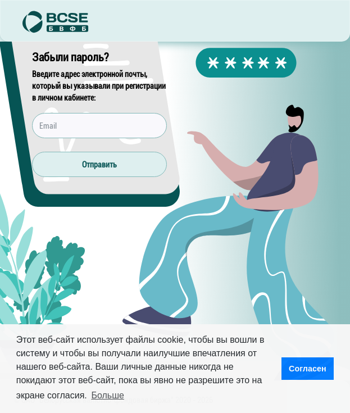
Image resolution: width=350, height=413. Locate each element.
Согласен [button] (307, 368)
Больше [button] (107, 395)
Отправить (99, 164)
